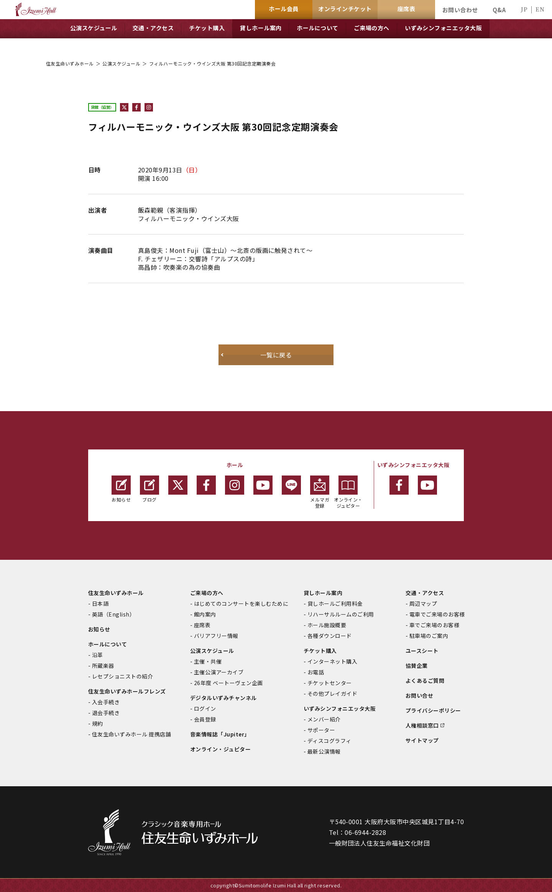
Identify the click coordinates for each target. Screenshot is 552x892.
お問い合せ (419, 695)
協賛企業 (417, 665)
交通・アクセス (425, 593)
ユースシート (422, 650)
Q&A (499, 10)
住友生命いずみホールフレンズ (127, 691)
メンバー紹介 (324, 719)
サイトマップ (422, 740)
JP (524, 9)
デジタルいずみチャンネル (223, 698)
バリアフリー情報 (216, 635)
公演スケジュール (121, 63)
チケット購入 (320, 650)
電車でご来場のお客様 (437, 614)
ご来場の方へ (206, 593)
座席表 (202, 625)
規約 (97, 723)
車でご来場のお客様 (434, 625)
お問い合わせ (460, 10)
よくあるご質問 (425, 680)
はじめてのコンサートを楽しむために (241, 603)
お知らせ (121, 489)
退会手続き (106, 713)
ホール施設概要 (326, 625)
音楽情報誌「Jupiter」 (220, 734)
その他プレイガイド (332, 693)
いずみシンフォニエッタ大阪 (340, 708)
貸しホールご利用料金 (335, 603)
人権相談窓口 (422, 725)
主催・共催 (208, 661)
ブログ (149, 489)
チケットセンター (329, 683)
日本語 (100, 603)
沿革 (97, 655)
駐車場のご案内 (428, 635)
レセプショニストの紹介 (122, 676)
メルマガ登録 (319, 492)
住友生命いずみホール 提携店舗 (131, 734)
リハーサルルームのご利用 (340, 614)
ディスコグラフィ (329, 740)
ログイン (205, 708)
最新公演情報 (324, 751)
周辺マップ (423, 603)
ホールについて (107, 644)
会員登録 (205, 719)
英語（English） (113, 614)
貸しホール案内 (323, 593)
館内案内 (205, 614)
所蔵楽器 (103, 665)
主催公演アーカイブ (218, 672)
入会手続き (106, 702)
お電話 (315, 672)
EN (540, 9)
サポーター (321, 730)
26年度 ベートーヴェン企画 (228, 683)
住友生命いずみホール (70, 63)
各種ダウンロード (329, 635)
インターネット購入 (332, 661)
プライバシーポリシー (433, 710)
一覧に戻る (276, 354)
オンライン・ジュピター (348, 492)
